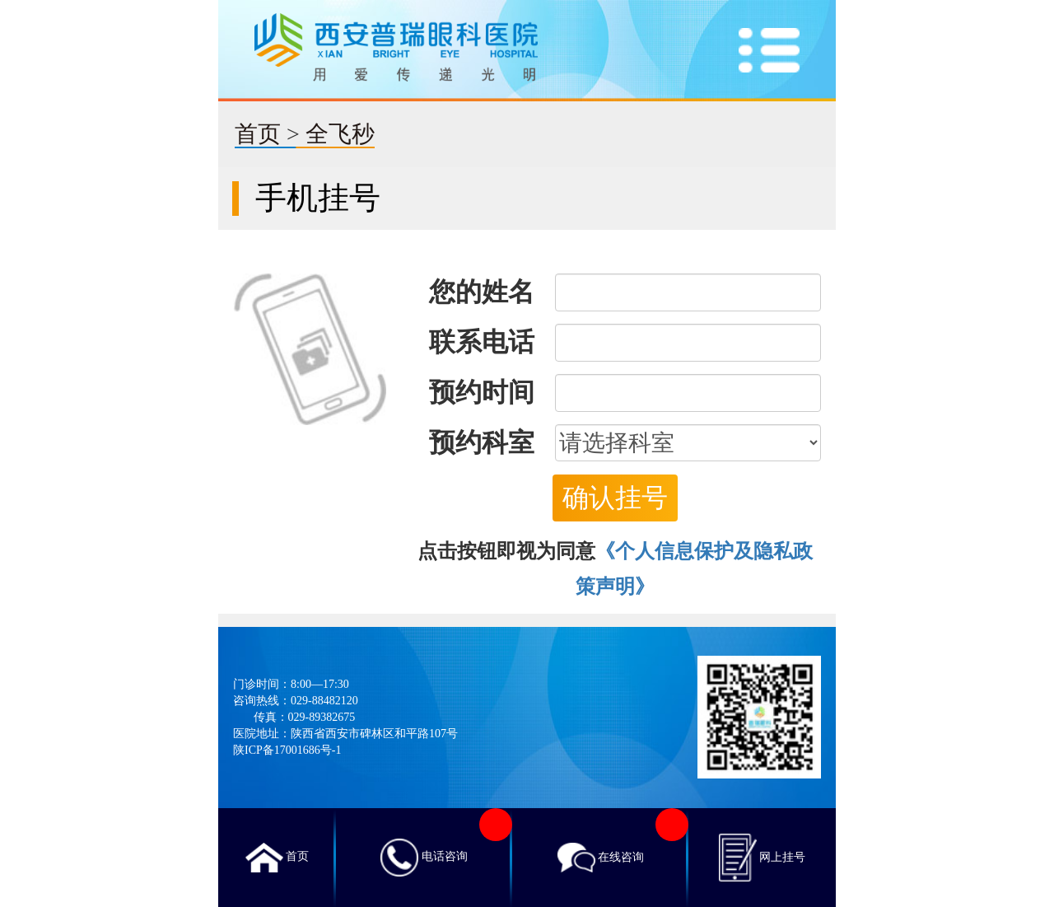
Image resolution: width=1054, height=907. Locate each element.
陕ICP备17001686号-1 (287, 750)
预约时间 (481, 392)
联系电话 (481, 342)
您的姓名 (481, 291)
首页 (258, 134)
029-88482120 (324, 700)
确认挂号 (615, 497)
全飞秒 (340, 134)
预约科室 (481, 442)
